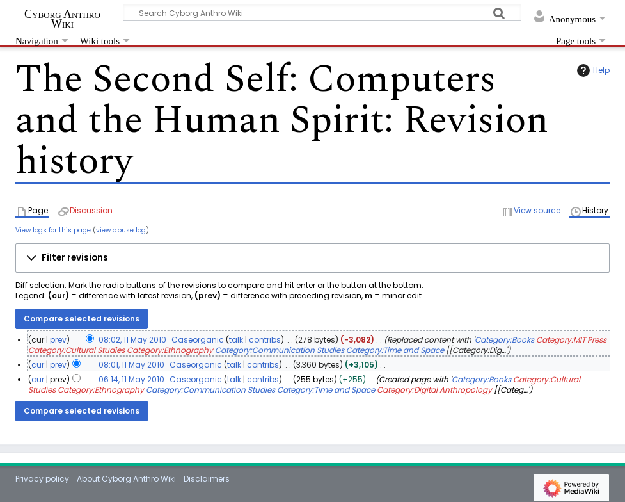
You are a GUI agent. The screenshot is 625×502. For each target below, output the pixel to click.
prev (58, 339)
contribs (265, 339)
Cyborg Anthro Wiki (62, 18)
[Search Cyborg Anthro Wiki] (322, 12)
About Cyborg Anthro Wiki (126, 478)
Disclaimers (207, 478)
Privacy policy (42, 478)
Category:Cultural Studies (76, 349)
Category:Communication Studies (279, 349)
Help (592, 70)
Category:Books (504, 339)
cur (37, 364)
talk (236, 339)
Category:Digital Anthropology (434, 389)
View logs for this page (53, 230)
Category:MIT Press (571, 339)
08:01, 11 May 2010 (131, 364)
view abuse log (121, 230)
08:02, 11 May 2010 (132, 339)
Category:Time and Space (395, 349)
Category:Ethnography (170, 349)
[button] (312, 258)
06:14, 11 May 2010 (131, 379)
